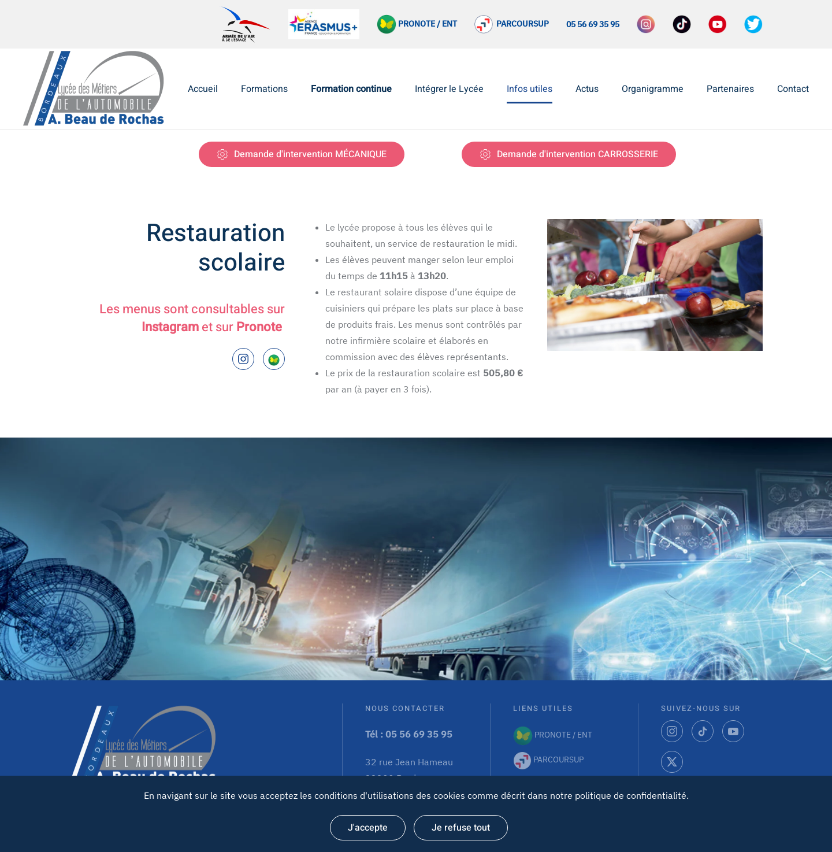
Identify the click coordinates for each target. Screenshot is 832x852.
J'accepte (368, 828)
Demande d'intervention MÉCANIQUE (302, 154)
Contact (793, 89)
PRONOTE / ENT (552, 734)
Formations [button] (264, 89)
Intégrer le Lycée (449, 89)
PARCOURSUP (521, 23)
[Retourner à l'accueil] (96, 89)
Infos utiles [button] (529, 89)
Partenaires (730, 89)
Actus (587, 89)
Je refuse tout (461, 828)
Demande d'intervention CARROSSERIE (569, 154)
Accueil (203, 89)
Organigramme (653, 89)
